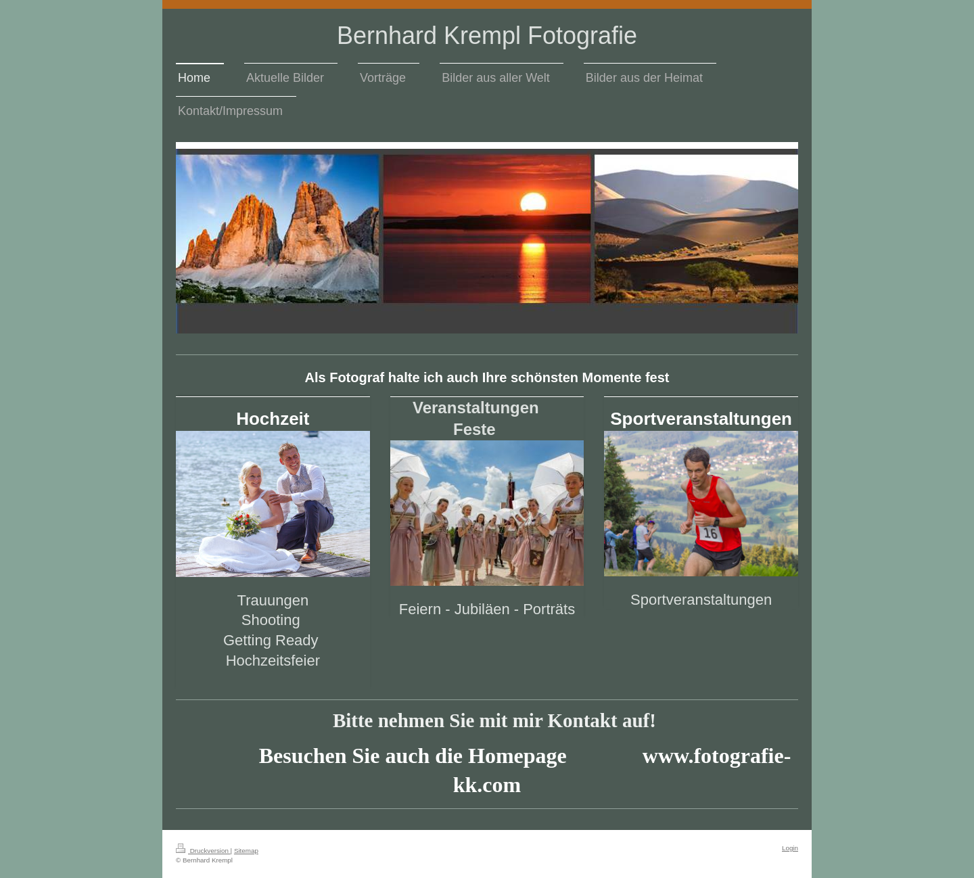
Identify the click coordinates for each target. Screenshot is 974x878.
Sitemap (246, 850)
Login (790, 848)
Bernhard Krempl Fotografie (487, 35)
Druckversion (203, 850)
